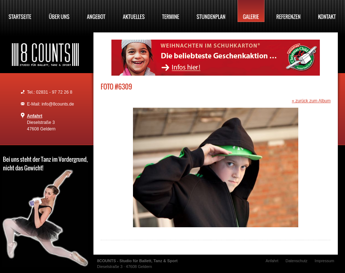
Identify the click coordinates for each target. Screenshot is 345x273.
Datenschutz (296, 261)
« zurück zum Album (311, 100)
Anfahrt (34, 115)
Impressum (324, 261)
